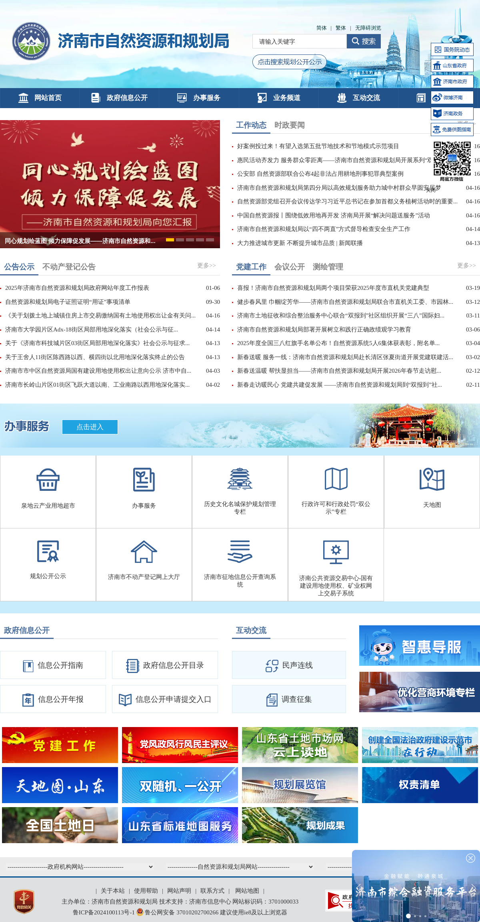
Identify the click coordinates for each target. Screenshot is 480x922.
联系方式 (212, 891)
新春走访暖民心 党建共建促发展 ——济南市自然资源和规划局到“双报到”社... (339, 385)
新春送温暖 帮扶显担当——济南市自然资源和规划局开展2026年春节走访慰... (339, 371)
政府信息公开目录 (165, 666)
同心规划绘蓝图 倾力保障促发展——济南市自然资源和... (80, 240)
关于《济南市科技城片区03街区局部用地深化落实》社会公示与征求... (97, 343)
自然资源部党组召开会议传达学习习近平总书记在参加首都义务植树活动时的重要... (347, 201)
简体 (321, 28)
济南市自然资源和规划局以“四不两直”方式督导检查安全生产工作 (323, 229)
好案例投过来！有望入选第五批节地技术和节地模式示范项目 (318, 146)
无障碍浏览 (368, 28)
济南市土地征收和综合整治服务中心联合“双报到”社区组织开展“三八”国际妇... (340, 315)
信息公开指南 (53, 666)
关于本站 (113, 891)
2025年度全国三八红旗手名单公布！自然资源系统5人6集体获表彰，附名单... (338, 343)
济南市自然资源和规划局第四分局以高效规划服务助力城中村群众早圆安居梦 (339, 188)
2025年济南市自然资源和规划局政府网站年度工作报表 (77, 288)
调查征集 (289, 700)
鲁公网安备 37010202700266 (178, 912)
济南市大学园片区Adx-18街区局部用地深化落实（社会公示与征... (91, 329)
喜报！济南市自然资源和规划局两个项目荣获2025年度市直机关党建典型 (333, 288)
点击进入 (90, 427)
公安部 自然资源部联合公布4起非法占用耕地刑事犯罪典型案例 (320, 174)
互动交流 (358, 98)
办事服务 (198, 98)
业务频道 (278, 98)
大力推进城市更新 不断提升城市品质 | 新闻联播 (300, 243)
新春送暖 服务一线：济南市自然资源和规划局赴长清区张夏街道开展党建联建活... (345, 357)
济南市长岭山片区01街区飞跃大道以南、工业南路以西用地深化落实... (97, 385)
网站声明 (179, 891)
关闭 (431, 190)
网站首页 (40, 98)
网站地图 (247, 891)
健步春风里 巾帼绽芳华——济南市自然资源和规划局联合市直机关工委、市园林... (345, 302)
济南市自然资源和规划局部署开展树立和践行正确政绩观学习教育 (324, 329)
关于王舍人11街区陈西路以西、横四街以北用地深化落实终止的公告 (95, 357)
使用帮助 (146, 891)
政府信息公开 (119, 98)
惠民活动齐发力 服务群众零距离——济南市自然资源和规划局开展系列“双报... (340, 160)
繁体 (341, 28)
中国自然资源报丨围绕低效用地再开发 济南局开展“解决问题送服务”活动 (333, 215)
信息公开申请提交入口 (165, 700)
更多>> (206, 265)
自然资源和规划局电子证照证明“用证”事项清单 (67, 302)
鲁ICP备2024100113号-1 (104, 912)
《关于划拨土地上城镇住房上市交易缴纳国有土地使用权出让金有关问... (100, 315)
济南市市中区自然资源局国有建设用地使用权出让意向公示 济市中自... (98, 371)
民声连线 (289, 666)
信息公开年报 (53, 700)
